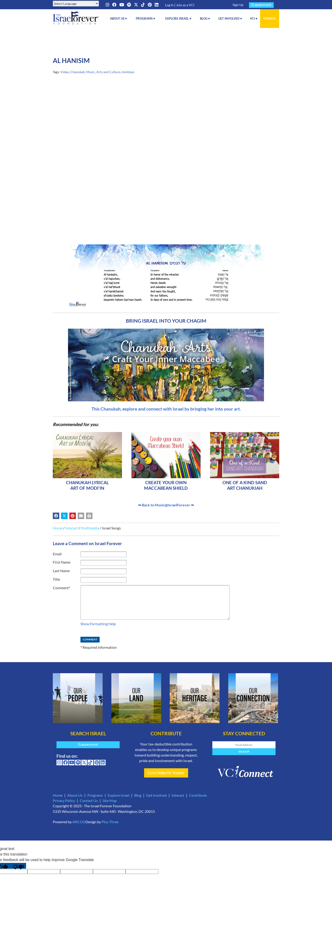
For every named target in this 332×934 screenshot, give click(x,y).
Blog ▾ (205, 18)
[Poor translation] (18, 866)
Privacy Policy (64, 800)
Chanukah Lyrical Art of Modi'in (87, 485)
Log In (169, 5)
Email (57, 554)
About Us (75, 795)
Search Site (261, 5)
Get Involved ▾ (230, 18)
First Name (61, 562)
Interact (71, 528)
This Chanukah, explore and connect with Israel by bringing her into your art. (166, 408)
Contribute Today (166, 773)
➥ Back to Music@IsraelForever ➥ (166, 505)
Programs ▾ (145, 18)
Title (56, 579)
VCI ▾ (253, 18)
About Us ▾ (118, 18)
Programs (95, 795)
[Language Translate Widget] (76, 3)
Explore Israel (118, 795)
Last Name (61, 570)
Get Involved (156, 795)
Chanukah (77, 72)
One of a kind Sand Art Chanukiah (244, 485)
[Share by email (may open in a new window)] (81, 516)
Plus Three (110, 822)
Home (57, 528)
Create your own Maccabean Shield (166, 485)
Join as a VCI (185, 5)
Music (90, 72)
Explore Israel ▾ (178, 18)
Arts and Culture (108, 72)
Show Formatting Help (98, 624)
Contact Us (89, 800)
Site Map (110, 800)
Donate (270, 18)
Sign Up (238, 5)
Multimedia (90, 528)
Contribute (198, 795)
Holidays (128, 72)
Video (64, 72)
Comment (61, 588)
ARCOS (78, 822)
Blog (137, 795)
